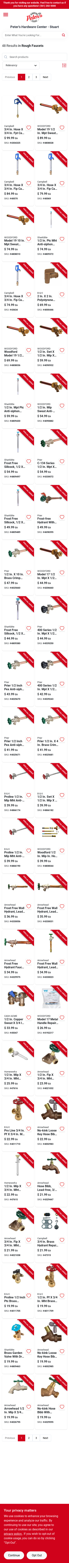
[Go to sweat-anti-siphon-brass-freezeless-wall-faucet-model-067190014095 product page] (51, 401)
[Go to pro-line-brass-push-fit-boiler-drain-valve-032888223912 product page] (18, 1124)
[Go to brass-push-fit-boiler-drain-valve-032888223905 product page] (51, 1291)
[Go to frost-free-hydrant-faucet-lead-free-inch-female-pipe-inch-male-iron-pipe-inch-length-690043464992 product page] (18, 957)
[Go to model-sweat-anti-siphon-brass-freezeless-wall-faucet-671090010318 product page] (18, 234)
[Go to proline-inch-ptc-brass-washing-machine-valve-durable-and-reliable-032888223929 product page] (18, 1291)
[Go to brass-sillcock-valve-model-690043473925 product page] (18, 1235)
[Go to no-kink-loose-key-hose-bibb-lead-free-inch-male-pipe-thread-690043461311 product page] (51, 1347)
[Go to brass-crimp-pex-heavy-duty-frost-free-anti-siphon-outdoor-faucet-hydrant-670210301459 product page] (18, 568)
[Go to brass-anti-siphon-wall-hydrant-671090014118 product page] (51, 345)
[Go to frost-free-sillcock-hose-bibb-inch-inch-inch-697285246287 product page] (18, 624)
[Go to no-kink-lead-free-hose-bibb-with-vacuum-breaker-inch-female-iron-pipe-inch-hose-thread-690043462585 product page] (51, 1402)
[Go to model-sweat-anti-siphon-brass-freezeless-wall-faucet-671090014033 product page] (51, 568)
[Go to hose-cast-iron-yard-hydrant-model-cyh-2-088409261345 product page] (18, 290)
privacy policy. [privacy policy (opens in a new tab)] (13, 1534)
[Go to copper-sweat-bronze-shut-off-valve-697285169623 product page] (18, 1013)
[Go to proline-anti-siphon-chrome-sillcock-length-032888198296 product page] (18, 790)
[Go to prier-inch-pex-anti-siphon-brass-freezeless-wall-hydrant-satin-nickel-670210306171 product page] (18, 735)
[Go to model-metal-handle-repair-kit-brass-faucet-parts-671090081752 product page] (51, 1013)
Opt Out (37, 1555)
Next (45, 77)
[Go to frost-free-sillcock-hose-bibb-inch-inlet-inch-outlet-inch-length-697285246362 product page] (18, 457)
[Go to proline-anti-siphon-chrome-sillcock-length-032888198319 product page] (18, 846)
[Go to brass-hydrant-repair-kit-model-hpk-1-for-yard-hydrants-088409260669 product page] (51, 1235)
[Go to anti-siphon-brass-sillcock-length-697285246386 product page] (51, 234)
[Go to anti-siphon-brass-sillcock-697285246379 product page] (18, 401)
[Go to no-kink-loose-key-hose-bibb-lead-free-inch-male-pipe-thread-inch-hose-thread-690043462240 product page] (51, 1124)
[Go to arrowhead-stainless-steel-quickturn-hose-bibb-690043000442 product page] (18, 1402)
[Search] (63, 35)
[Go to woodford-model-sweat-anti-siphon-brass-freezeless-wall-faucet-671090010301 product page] (18, 345)
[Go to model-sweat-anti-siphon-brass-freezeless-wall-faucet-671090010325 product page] (51, 123)
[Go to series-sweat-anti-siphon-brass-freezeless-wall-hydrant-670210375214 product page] (51, 679)
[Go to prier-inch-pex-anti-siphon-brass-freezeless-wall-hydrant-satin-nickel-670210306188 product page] (18, 679)
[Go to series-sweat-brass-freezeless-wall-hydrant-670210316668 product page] (51, 457)
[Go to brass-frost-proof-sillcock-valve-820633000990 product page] (18, 1180)
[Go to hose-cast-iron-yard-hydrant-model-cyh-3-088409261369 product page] (51, 179)
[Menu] (5, 14)
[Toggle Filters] (64, 65)
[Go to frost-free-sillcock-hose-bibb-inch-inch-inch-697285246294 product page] (18, 512)
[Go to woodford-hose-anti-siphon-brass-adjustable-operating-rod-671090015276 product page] (51, 846)
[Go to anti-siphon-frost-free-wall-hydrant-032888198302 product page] (51, 790)
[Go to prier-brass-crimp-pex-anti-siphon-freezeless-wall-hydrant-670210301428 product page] (51, 735)
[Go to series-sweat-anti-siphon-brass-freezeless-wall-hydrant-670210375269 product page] (51, 624)
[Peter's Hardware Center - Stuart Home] (34, 16)
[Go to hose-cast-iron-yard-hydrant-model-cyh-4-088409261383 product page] (18, 179)
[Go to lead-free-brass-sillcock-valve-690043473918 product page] (51, 1069)
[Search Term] (34, 35)
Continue (14, 1555)
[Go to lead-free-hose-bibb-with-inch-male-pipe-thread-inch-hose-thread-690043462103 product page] (51, 1180)
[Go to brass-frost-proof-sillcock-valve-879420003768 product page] (18, 1069)
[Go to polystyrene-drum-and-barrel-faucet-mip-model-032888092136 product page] (51, 290)
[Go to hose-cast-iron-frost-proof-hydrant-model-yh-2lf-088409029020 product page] (18, 123)
